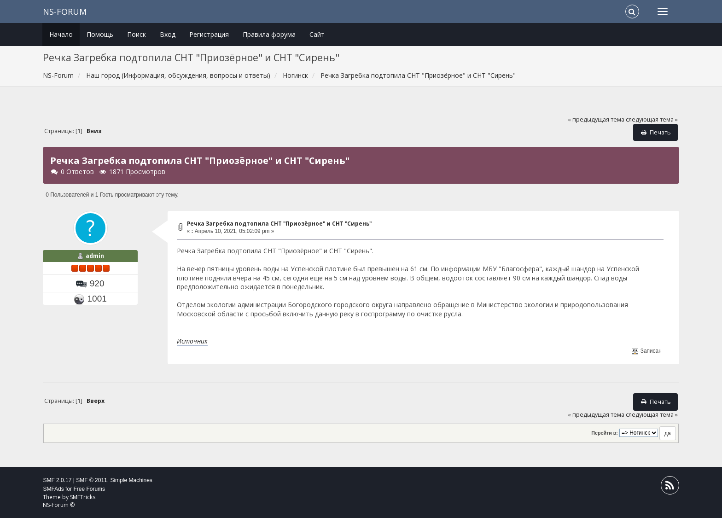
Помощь (100, 34)
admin (95, 256)
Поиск (136, 34)
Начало (61, 34)
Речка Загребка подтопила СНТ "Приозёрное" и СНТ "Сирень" (279, 223)
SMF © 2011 (91, 480)
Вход (167, 34)
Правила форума (269, 34)
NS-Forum (65, 11)
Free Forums (89, 489)
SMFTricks (82, 497)
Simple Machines (131, 480)
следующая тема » (652, 119)
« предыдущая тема (596, 119)
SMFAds (53, 489)
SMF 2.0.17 (57, 480)
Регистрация (209, 34)
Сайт (317, 34)
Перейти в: (604, 433)
